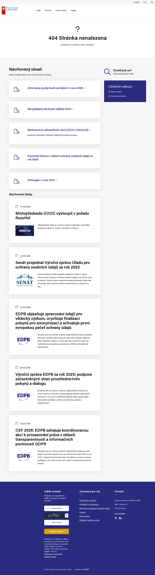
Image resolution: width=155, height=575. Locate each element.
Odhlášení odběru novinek (89, 520)
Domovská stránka (118, 96)
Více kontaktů (120, 514)
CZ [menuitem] (145, 2)
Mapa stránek (116, 92)
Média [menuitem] (73, 10)
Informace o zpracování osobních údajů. (53, 555)
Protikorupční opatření (87, 500)
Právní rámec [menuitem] (61, 10)
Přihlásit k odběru (56, 531)
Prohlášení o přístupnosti (89, 504)
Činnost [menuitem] (48, 10)
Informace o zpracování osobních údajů (94, 508)
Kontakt (136, 2)
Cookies (82, 512)
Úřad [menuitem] (38, 10)
